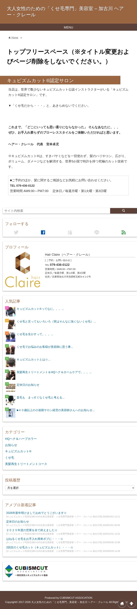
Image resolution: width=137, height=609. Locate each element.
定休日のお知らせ (28, 384)
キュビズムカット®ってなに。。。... (40, 308)
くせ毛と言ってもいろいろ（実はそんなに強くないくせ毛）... (56, 321)
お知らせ (11, 445)
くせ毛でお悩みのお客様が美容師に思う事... (45, 346)
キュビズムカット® (18, 451)
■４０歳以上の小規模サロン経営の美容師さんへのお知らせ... (56, 410)
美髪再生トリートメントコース (26, 464)
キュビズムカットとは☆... (33, 359)
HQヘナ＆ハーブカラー (21, 438)
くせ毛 (9, 457)
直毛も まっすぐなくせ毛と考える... (41, 397)
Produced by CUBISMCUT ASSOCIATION (68, 597)
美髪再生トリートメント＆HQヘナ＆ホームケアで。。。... (54, 372)
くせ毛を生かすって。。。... (35, 334)
